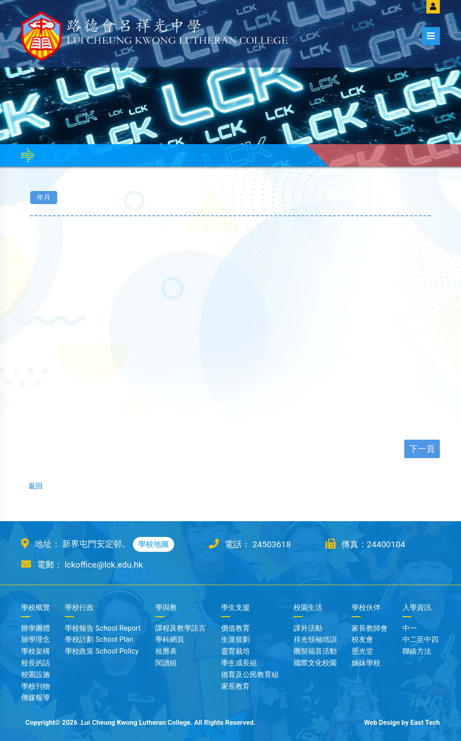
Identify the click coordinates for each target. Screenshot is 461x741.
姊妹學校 (366, 663)
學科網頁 (169, 639)
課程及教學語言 (180, 628)
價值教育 (235, 628)
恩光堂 (362, 651)
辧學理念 (35, 639)
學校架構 (35, 651)
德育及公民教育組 (250, 674)
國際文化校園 (315, 663)
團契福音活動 (315, 651)
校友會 (362, 639)
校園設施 (35, 674)
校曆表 (166, 651)
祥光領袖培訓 (315, 639)
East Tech (425, 722)
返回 (32, 486)
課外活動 (308, 628)
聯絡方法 (416, 651)
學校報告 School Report (102, 628)
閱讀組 (166, 663)
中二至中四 (420, 639)
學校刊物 (35, 686)
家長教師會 (370, 628)
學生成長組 (239, 663)
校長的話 (35, 663)
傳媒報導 (35, 697)
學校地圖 (153, 544)
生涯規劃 (235, 639)
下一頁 (422, 449)
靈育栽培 (235, 651)
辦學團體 (35, 628)
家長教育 (235, 686)
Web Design (382, 722)
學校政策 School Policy (102, 651)
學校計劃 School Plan (99, 639)
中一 (409, 628)
